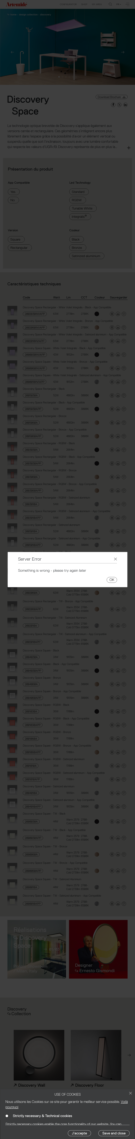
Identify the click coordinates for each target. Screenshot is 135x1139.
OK (111, 580)
